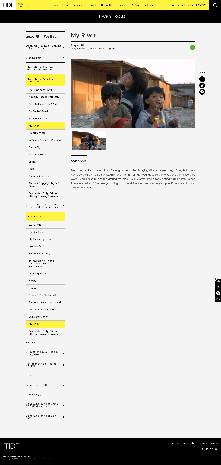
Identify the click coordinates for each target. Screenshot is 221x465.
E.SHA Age (35, 224)
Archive (136, 5)
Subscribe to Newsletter (218, 299)
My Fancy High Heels (41, 239)
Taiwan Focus (34, 216)
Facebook (202, 448)
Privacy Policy (189, 443)
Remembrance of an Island (45, 302)
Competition (107, 5)
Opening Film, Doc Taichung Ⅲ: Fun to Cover (44, 47)
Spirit (32, 161)
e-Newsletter (173, 443)
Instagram (216, 448)
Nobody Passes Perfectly (44, 97)
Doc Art (31, 375)
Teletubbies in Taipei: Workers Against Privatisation (41, 263)
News (55, 5)
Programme (79, 5)
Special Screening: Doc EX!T (41, 417)
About (65, 5)
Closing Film (34, 57)
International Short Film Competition (41, 80)
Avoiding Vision (38, 273)
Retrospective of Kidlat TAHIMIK (41, 365)
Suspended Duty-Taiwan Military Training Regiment (44, 195)
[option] (133, 93)
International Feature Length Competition (39, 68)
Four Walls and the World (43, 104)
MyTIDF (202, 5)
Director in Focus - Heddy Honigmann (42, 353)
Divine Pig (35, 147)
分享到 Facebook (202, 79)
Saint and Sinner (38, 316)
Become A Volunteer (218, 293)
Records (123, 5)
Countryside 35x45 (40, 176)
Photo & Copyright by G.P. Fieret (44, 184)
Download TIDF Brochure (218, 287)
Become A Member (218, 282)
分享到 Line (202, 92)
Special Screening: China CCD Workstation (42, 405)
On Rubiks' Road (38, 111)
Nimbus (33, 280)
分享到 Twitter (202, 85)
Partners (148, 5)
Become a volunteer (209, 443)
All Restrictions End (40, 89)
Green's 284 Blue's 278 (42, 295)
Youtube (211, 448)
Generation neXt (36, 385)
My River (34, 125)
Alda (31, 169)
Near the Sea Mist (39, 154)
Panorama (32, 342)
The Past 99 (33, 394)
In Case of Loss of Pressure (45, 140)
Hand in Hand (37, 232)
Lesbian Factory (38, 246)
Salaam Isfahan (38, 118)
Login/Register (185, 5)
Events (93, 5)
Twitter (207, 448)
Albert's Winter (37, 133)
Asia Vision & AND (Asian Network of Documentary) (42, 205)
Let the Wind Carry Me (42, 309)
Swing (32, 288)
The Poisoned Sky (39, 253)
